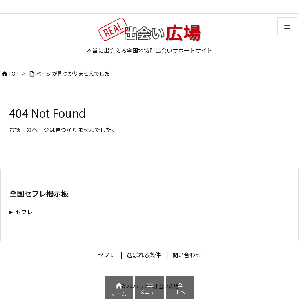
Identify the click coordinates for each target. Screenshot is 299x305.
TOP (14, 73)
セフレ (24, 212)
